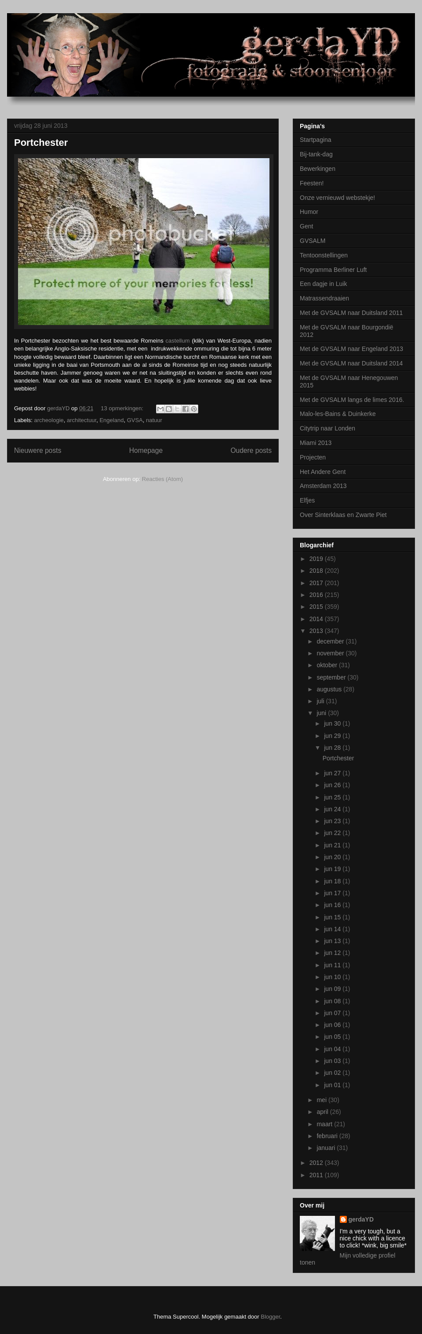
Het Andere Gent (323, 471)
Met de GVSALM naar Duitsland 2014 (351, 363)
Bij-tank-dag (316, 154)
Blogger (270, 1316)
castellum (178, 340)
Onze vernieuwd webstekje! (337, 197)
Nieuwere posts (37, 450)
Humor (309, 211)
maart (325, 1124)
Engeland (111, 420)
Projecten (313, 457)
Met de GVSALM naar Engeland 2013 (351, 348)
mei (322, 1099)
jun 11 (333, 965)
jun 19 (333, 868)
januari (326, 1147)
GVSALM (312, 240)
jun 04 (333, 1048)
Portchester (41, 142)
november (331, 653)
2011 (317, 1175)
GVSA (135, 420)
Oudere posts (251, 450)
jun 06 (333, 1024)
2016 (317, 594)
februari (327, 1135)
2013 (317, 630)
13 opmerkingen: (123, 408)
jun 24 (333, 809)
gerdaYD (361, 1219)
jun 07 (333, 1012)
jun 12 (333, 952)
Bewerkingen (317, 168)
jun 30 (333, 723)
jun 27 (333, 773)
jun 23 (333, 820)
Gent (306, 226)
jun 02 (333, 1072)
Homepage (146, 450)
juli (321, 701)
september (331, 677)
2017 (317, 582)
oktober (327, 665)
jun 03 (333, 1060)
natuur (154, 420)
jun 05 (333, 1036)
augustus (329, 689)
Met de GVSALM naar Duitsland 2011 (351, 312)
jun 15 (333, 917)
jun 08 (333, 1001)
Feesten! (312, 183)
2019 (317, 558)
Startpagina (315, 139)
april (323, 1111)
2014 (317, 618)
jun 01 (333, 1084)
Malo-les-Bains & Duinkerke (338, 413)
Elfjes (307, 500)
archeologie (49, 420)
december (331, 641)
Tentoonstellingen (324, 255)
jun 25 (333, 797)
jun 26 (333, 784)
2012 (317, 1162)
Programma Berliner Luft (333, 269)
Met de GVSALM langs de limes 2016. (352, 399)
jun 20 (333, 856)
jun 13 (333, 940)
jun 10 (333, 976)
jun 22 (333, 832)
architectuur (81, 420)
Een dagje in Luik (323, 283)
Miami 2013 (315, 442)
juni (322, 712)
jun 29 (333, 735)
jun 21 (333, 845)
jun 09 (333, 988)
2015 (317, 606)
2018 (317, 570)
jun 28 (333, 747)
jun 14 (333, 929)
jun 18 (333, 881)
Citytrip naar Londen (327, 428)
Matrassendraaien (324, 298)
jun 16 (333, 904)
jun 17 (333, 893)
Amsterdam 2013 (323, 485)
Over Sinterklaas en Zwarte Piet (343, 514)
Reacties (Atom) (162, 479)
